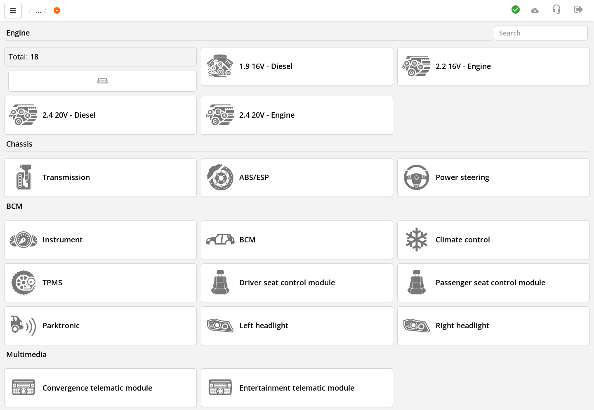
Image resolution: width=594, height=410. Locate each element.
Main (41, 10)
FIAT (97, 10)
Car (73, 10)
